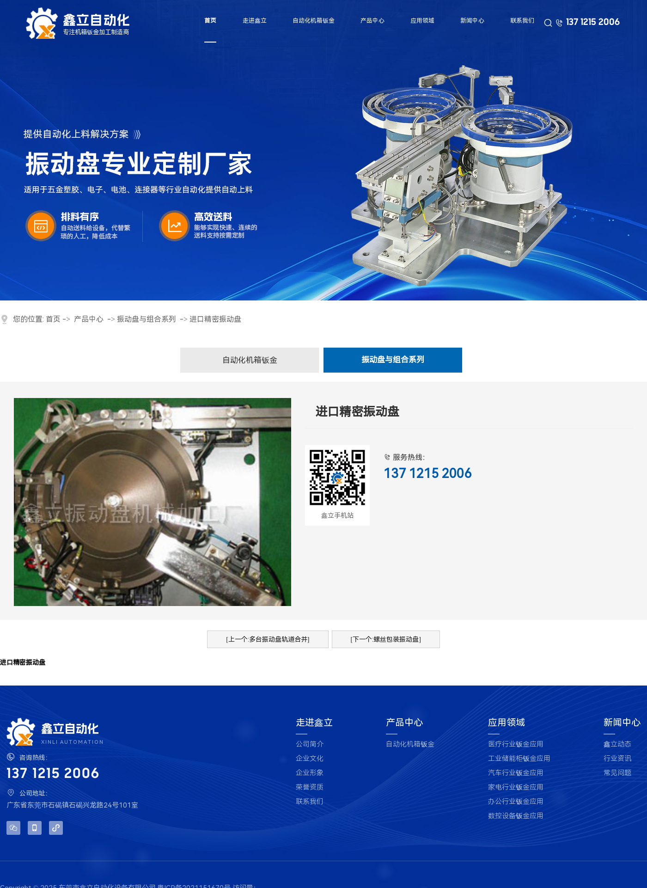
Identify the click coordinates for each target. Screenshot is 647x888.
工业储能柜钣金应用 (519, 758)
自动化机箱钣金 (313, 21)
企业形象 (310, 773)
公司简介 (310, 744)
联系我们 (523, 21)
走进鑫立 (255, 21)
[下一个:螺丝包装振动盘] (386, 639)
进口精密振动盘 (215, 319)
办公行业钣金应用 (515, 801)
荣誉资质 (310, 787)
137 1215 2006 (593, 23)
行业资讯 (617, 758)
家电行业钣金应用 (515, 787)
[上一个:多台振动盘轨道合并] (267, 639)
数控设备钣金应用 (515, 816)
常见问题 (617, 773)
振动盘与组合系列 (146, 319)
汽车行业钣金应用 (515, 773)
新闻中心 (473, 21)
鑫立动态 (617, 744)
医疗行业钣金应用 (515, 744)
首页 (209, 21)
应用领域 (422, 21)
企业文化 (310, 758)
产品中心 (372, 21)
